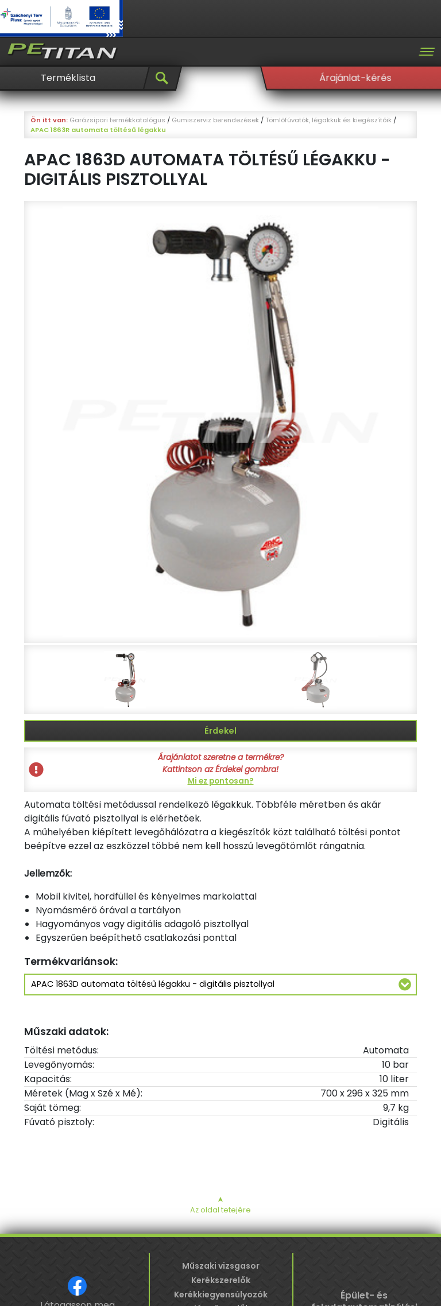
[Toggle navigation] (426, 51)
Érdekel (220, 731)
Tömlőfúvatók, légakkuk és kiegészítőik (328, 120)
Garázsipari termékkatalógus (117, 120)
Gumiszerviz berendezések (215, 120)
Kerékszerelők (220, 1280)
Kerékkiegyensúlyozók (221, 1294)
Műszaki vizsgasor (221, 1266)
